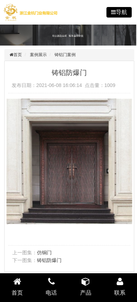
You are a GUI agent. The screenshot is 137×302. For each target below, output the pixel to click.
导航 (121, 12)
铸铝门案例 (66, 54)
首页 (18, 54)
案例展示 (39, 54)
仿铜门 (45, 252)
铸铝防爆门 (50, 260)
